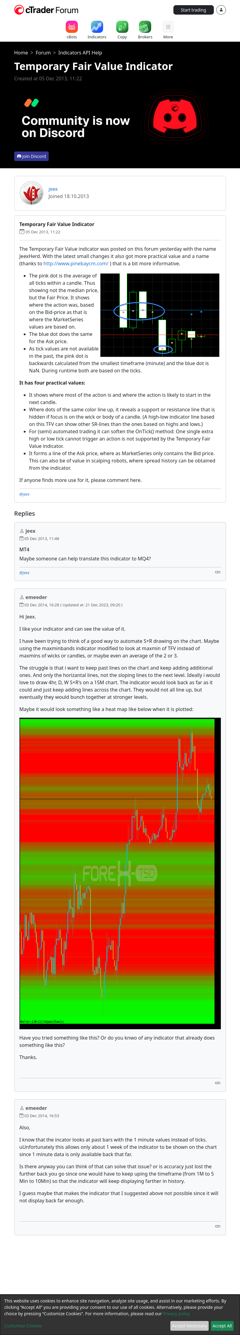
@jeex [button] (24, 494)
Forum (43, 52)
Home (21, 52)
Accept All (222, 1326)
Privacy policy (176, 1313)
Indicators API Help (80, 52)
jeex (53, 189)
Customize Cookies (23, 1326)
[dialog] (120, 1315)
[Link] (218, 572)
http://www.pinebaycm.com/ (76, 263)
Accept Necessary (189, 1326)
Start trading (193, 10)
